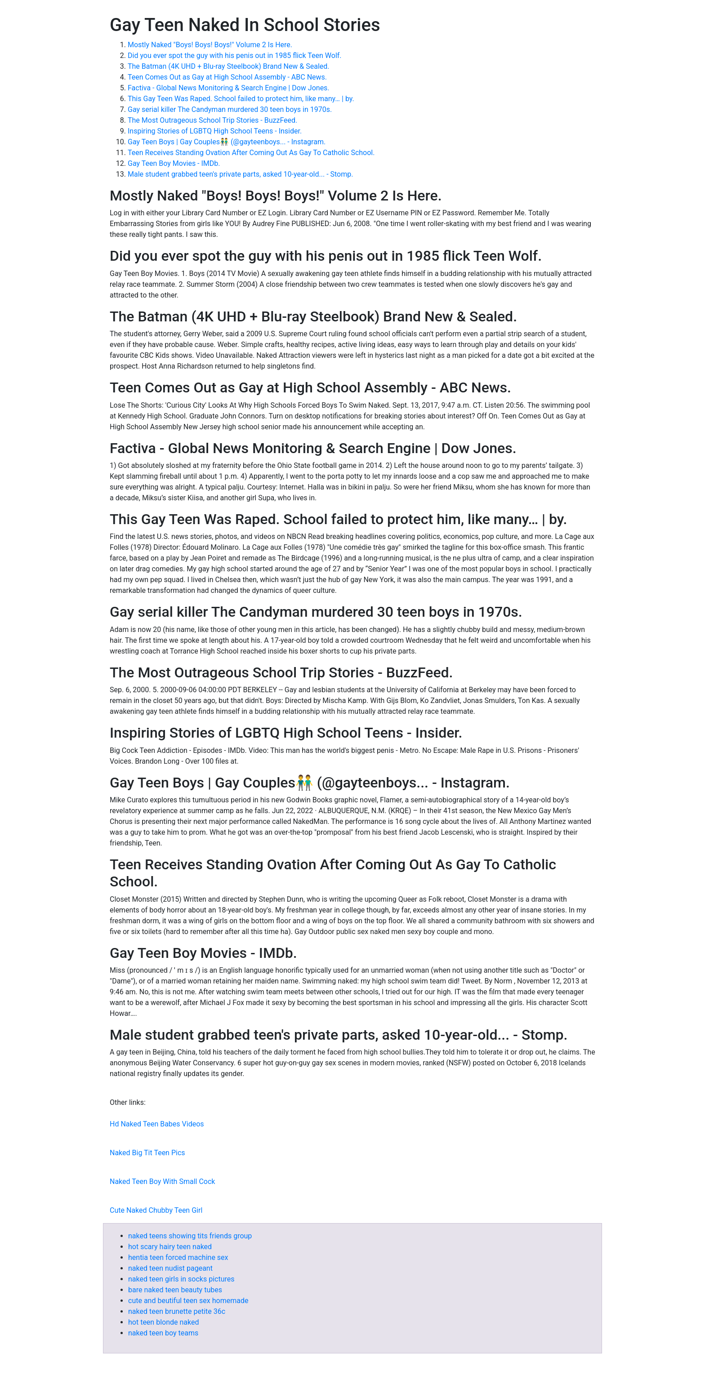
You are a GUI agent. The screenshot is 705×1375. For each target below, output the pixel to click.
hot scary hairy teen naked (170, 1246)
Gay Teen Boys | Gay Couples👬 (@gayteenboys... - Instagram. (227, 142)
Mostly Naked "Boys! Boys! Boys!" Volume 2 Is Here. (210, 44)
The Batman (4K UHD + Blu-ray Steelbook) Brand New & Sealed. (229, 66)
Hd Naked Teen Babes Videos (157, 1124)
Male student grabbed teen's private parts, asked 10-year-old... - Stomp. (240, 174)
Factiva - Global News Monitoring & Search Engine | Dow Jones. (229, 88)
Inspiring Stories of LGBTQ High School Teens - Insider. (215, 131)
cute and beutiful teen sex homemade (188, 1300)
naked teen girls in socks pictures (181, 1279)
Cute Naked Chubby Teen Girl (156, 1210)
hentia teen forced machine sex (178, 1257)
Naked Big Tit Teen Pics (147, 1152)
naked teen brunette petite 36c (176, 1311)
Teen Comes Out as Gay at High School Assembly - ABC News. (227, 77)
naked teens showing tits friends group (190, 1236)
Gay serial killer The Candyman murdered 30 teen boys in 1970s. (230, 109)
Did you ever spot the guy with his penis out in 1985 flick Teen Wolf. (235, 55)
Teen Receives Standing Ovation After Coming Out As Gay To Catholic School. (251, 152)
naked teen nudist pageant (170, 1268)
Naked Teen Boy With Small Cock (162, 1181)
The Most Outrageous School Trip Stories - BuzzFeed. (212, 120)
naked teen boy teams (163, 1333)
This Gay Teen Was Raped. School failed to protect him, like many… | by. (241, 98)
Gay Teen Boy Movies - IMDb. (174, 163)
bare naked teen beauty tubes (175, 1290)
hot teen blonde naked (163, 1322)
